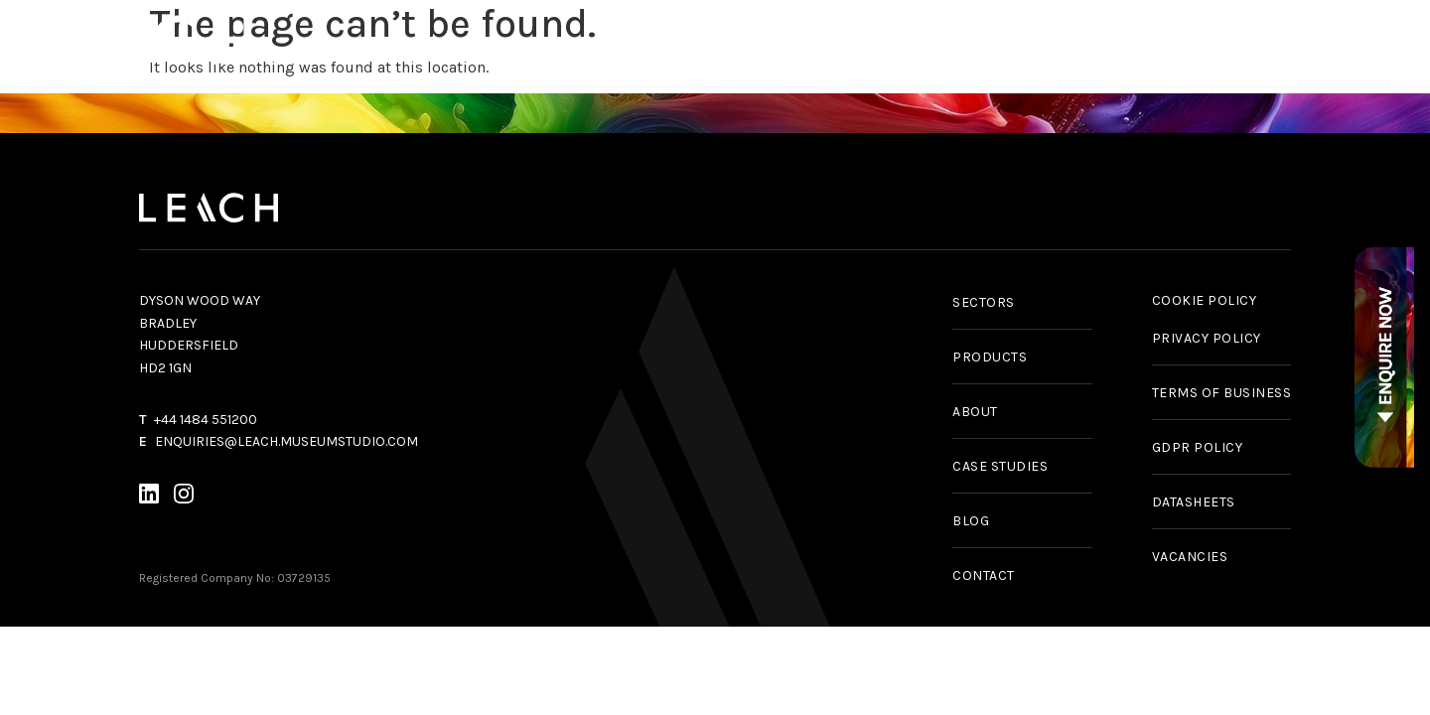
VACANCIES (1190, 556)
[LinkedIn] (149, 497)
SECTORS (983, 302)
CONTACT (983, 575)
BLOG (970, 520)
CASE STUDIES (1000, 466)
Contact (1379, 43)
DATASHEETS (1193, 502)
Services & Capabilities (677, 43)
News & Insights (1131, 43)
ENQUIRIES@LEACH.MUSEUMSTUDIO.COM (286, 441)
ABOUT (975, 411)
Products (513, 43)
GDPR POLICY (1197, 447)
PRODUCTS (989, 357)
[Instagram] (184, 497)
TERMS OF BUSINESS (1222, 392)
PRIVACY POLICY (1206, 338)
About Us (1265, 43)
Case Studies (980, 43)
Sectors (850, 43)
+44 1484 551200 (205, 419)
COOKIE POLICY (1204, 300)
